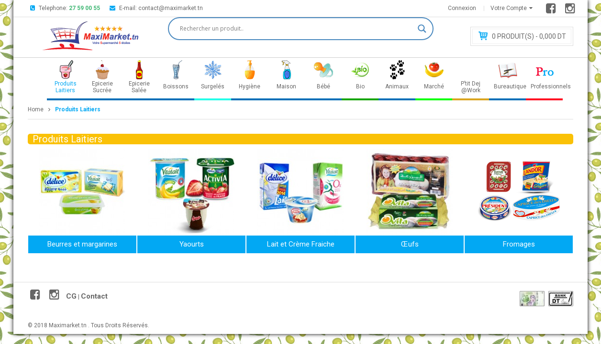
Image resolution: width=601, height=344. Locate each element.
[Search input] (296, 28)
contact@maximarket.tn (170, 8)
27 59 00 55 (84, 8)
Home (36, 109)
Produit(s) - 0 (529, 36)
